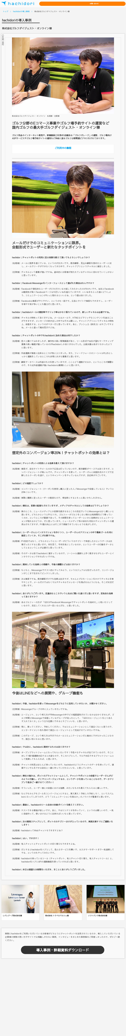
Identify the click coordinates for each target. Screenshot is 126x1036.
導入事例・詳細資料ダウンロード (62, 949)
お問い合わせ (115, 4)
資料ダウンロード (92, 4)
